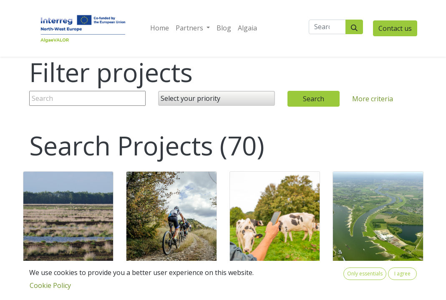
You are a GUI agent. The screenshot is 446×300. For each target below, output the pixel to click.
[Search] (354, 27)
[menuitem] (159, 28)
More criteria (372, 98)
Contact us (395, 28)
